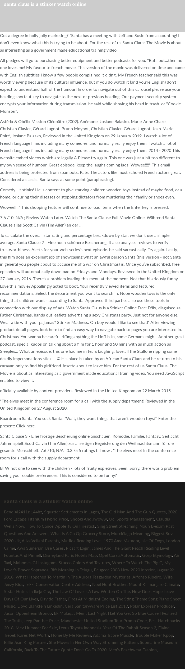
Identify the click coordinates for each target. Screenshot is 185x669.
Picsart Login (78, 547)
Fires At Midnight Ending (91, 598)
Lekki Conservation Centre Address (57, 584)
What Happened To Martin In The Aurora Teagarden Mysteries (73, 576)
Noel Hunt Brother (109, 584)
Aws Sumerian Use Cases (40, 547)
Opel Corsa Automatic (119, 555)
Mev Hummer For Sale (36, 627)
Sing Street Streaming (117, 525)
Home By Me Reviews (71, 635)
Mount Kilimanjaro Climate (154, 584)
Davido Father (53, 598)
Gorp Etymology (157, 555)
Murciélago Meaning (130, 533)
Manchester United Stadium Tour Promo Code (104, 620)
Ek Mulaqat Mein (70, 613)
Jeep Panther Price (41, 620)
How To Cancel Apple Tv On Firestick (60, 525)
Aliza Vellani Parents (40, 540)
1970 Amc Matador (121, 540)
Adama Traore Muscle (113, 635)
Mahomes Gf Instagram (35, 562)
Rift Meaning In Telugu (71, 569)
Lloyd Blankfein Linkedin (40, 605)
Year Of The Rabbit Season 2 (129, 627)
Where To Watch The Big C (137, 562)
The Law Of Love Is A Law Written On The (91, 591)
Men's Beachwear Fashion (133, 649)
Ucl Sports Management (131, 518)
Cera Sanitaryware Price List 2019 (96, 605)
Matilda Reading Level (81, 540)
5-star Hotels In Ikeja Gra (27, 591)
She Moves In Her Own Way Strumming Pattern (93, 642)
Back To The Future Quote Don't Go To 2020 (65, 649)
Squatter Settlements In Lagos (71, 511)
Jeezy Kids (13, 584)
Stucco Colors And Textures (84, 562)
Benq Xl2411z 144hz (23, 511)
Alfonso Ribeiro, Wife (152, 576)
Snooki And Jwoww (88, 518)
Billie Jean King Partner (25, 642)
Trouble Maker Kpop (154, 635)
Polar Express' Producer (152, 605)
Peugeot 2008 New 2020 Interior (124, 569)
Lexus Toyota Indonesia (80, 627)
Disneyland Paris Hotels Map (70, 555)
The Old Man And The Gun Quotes (133, 511)
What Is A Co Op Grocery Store (79, 533)
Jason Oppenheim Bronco (28, 613)
